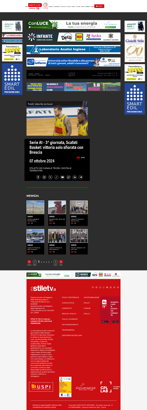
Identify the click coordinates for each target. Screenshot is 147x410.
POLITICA (69, 6)
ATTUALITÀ (63, 6)
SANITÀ (73, 6)
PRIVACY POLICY (69, 314)
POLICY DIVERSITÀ (70, 319)
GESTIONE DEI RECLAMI (72, 335)
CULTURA (78, 6)
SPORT (92, 6)
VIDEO (99, 6)
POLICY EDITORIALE (70, 297)
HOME (26, 6)
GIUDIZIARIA (57, 6)
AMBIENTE (87, 6)
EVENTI (82, 6)
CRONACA (51, 6)
